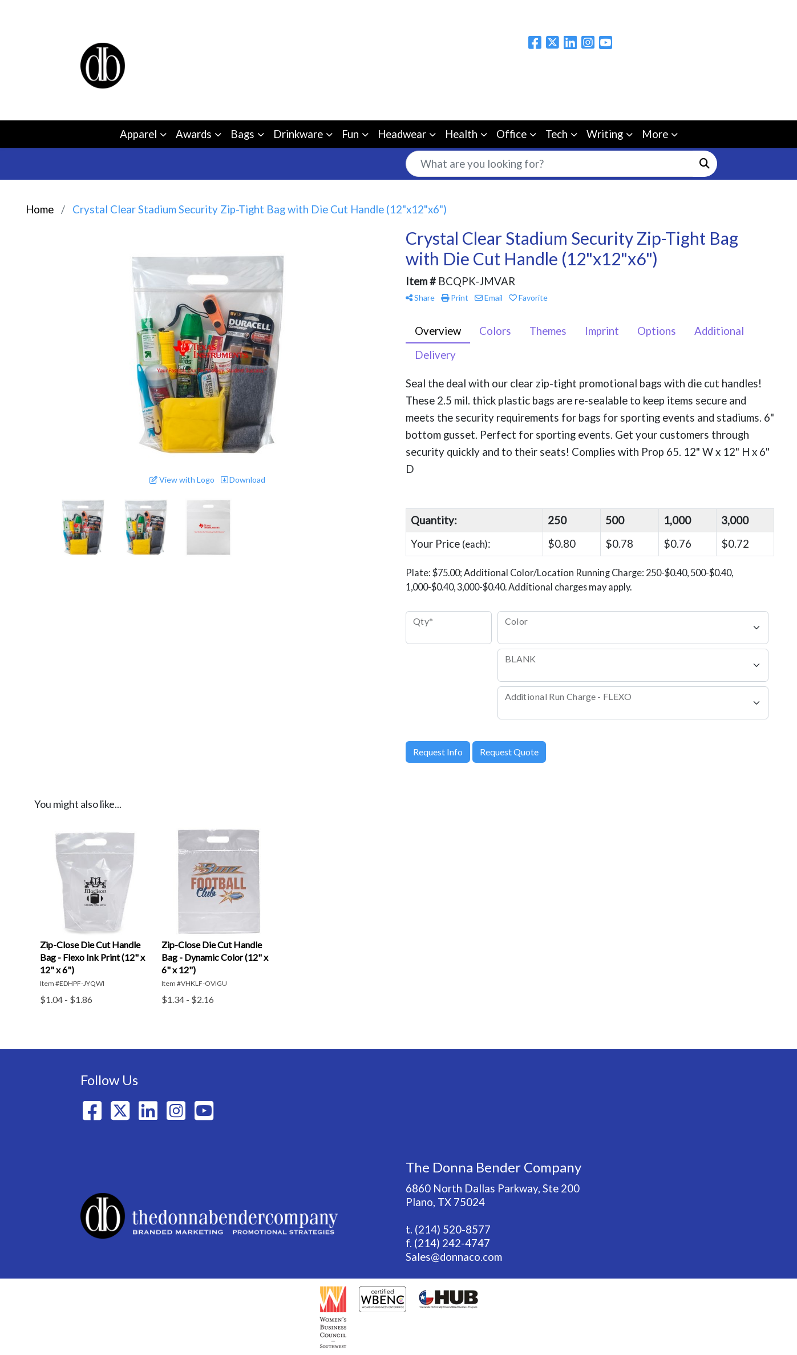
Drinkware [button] (298, 134)
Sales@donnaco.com (454, 1257)
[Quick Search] (549, 164)
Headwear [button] (402, 134)
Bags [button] (242, 134)
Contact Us (259, 12)
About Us (142, 12)
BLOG (209, 12)
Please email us (680, 76)
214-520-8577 (680, 98)
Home (98, 12)
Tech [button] (556, 134)
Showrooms (322, 12)
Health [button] (461, 134)
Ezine (370, 12)
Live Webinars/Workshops (506, 12)
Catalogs (413, 12)
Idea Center (605, 12)
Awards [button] (194, 134)
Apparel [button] (138, 134)
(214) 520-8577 (453, 1229)
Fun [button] (350, 134)
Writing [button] (604, 134)
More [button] (655, 134)
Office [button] (511, 134)
